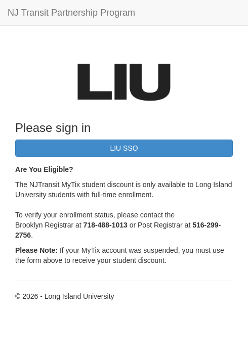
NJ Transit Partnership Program (71, 13)
